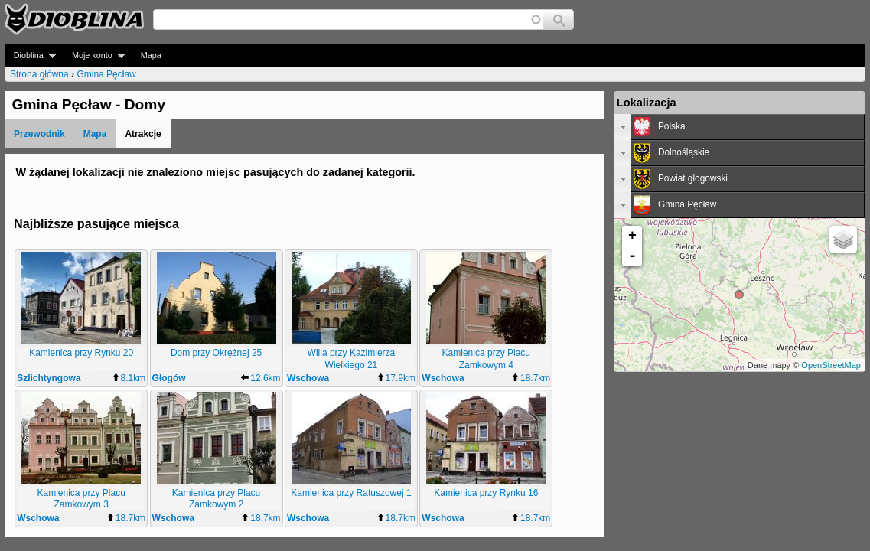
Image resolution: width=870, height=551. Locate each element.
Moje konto (94, 55)
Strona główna (39, 74)
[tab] (739, 127)
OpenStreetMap (831, 365)
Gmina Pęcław (106, 74)
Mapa (151, 55)
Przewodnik (39, 134)
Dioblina (30, 55)
